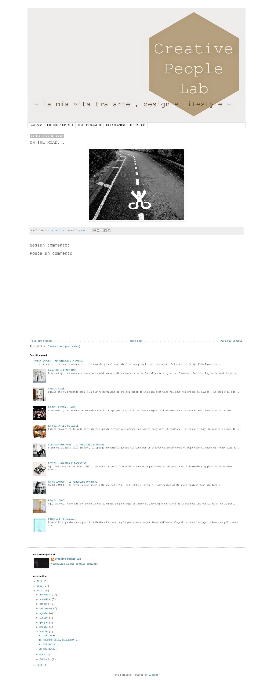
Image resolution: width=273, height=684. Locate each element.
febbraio (45, 659)
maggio (44, 627)
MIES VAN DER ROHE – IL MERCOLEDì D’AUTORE (76, 445)
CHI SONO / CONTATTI (60, 125)
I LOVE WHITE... (49, 644)
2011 (40, 665)
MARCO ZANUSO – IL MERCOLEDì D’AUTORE (72, 482)
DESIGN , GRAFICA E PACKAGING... (69, 463)
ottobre (44, 604)
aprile (44, 631)
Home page (36, 125)
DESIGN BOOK (137, 125)
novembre (45, 599)
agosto (44, 613)
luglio (44, 618)
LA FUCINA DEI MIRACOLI (63, 426)
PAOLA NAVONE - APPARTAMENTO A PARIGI (59, 361)
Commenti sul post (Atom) (64, 346)
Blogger (153, 675)
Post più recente (42, 341)
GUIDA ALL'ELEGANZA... (62, 519)
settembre (46, 608)
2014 (40, 581)
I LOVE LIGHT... (49, 635)
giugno (44, 622)
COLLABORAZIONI (115, 125)
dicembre (45, 594)
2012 (40, 590)
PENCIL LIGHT (56, 500)
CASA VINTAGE (56, 389)
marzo (43, 654)
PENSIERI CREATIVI (89, 125)
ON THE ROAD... (48, 649)
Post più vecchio (231, 341)
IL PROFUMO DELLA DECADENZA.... (59, 640)
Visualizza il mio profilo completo (74, 564)
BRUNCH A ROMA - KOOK (61, 407)
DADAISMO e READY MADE (62, 370)
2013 (40, 586)
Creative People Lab (68, 559)
